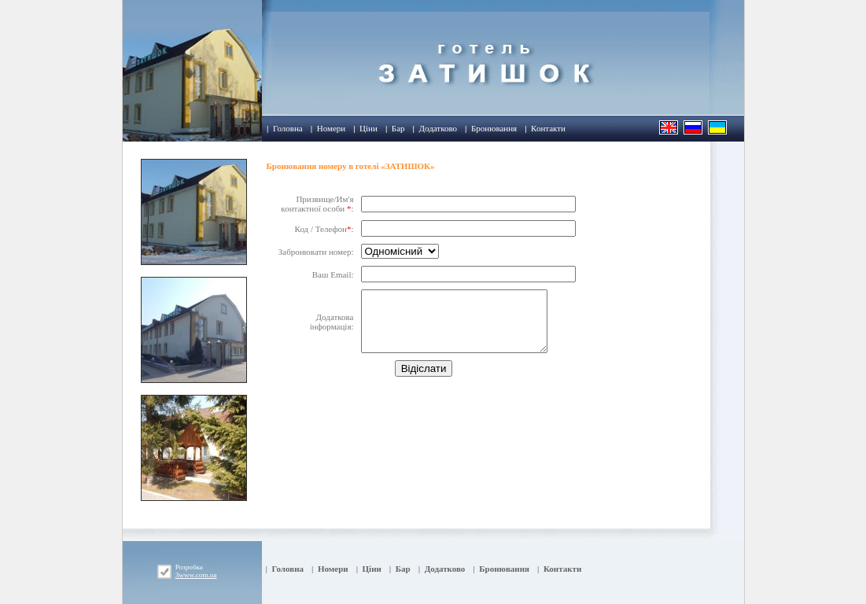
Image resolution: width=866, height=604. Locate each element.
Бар (398, 128)
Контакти (548, 128)
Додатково (437, 128)
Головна (288, 128)
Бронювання (494, 128)
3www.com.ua (196, 575)
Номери (331, 128)
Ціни (368, 128)
